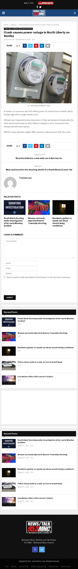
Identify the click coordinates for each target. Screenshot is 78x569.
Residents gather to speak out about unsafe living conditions (62, 222)
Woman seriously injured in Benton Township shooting (37, 220)
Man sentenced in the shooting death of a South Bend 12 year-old (39, 169)
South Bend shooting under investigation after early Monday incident (14, 222)
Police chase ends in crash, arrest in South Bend (40, 362)
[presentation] (23, 288)
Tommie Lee (10, 39)
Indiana (6, 28)
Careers (13, 566)
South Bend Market (26, 28)
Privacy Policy (53, 566)
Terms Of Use (65, 566)
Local (12, 28)
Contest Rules (24, 566)
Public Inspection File (38, 566)
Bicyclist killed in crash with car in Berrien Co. (39, 158)
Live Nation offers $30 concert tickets (35, 377)
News (17, 28)
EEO (6, 566)
